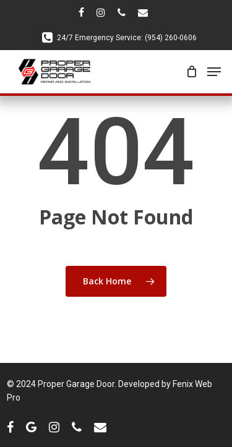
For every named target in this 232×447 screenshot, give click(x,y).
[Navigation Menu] (214, 72)
